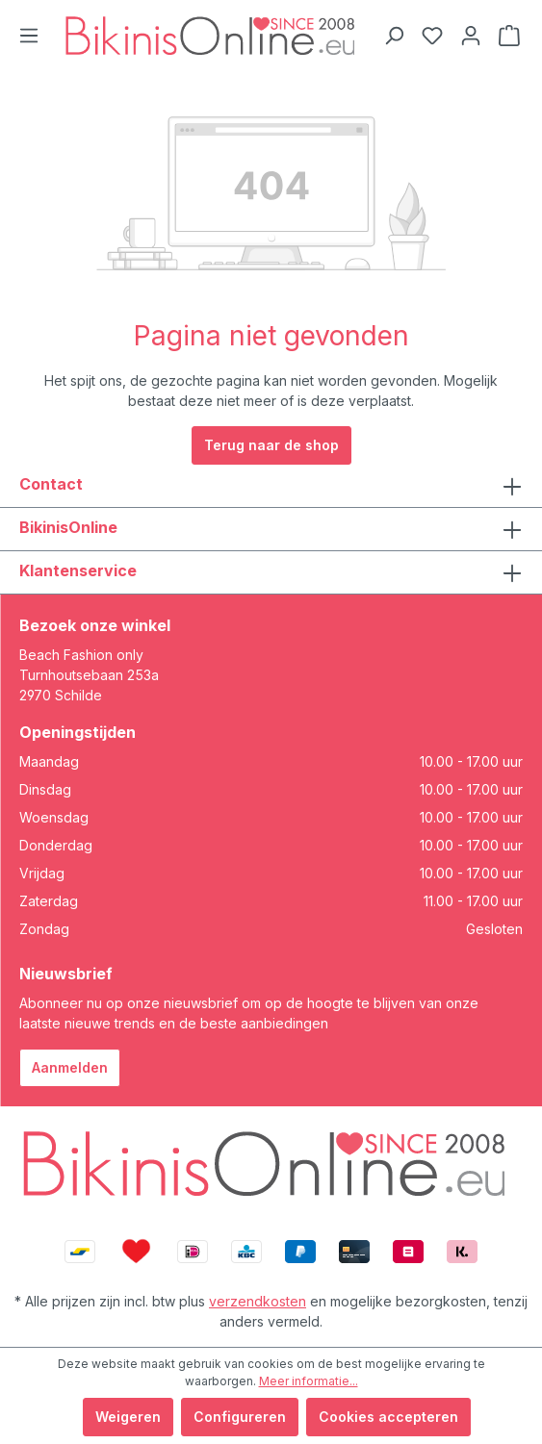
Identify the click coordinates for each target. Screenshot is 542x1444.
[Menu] (29, 35)
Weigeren (128, 1416)
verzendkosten (257, 1301)
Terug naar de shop (271, 445)
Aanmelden (70, 1067)
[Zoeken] (393, 35)
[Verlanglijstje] (432, 35)
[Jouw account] (471, 35)
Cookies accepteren (388, 1416)
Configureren (240, 1416)
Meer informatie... (308, 1381)
